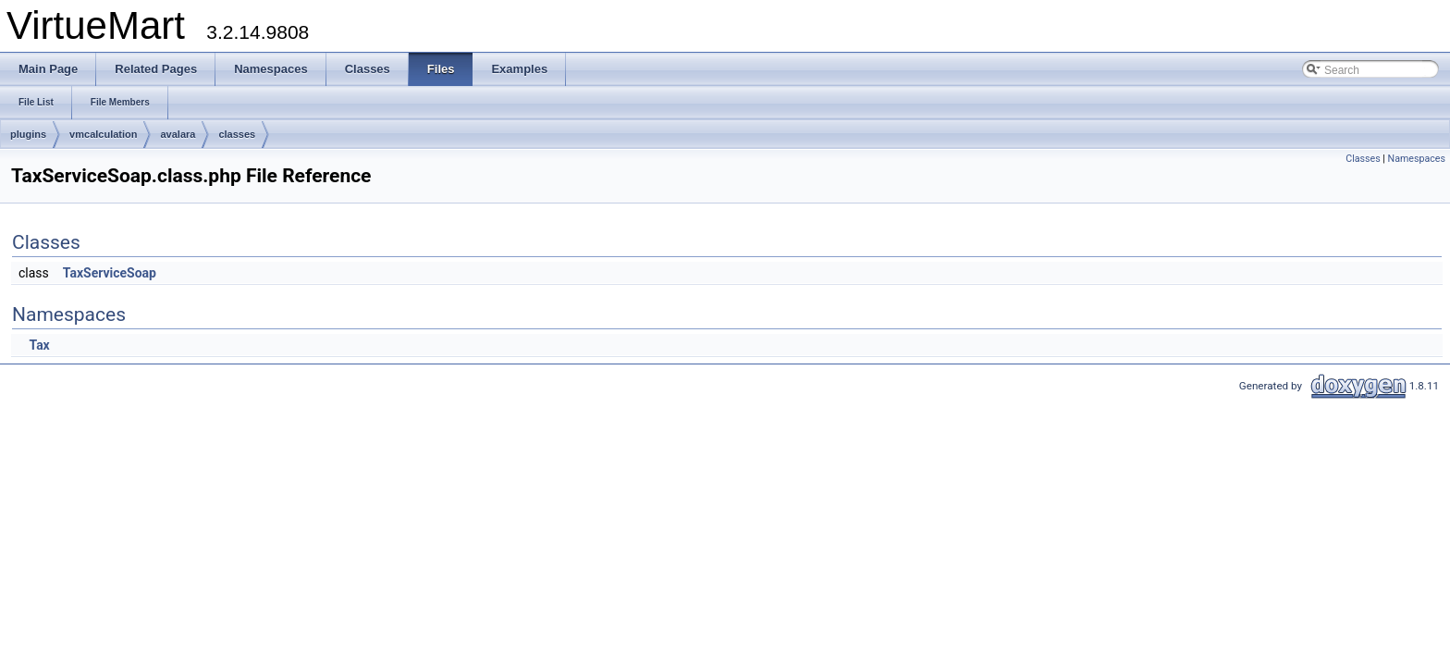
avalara (177, 134)
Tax (39, 345)
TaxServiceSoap (109, 272)
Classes (1363, 159)
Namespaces (1416, 159)
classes (236, 134)
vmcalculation (103, 134)
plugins (28, 134)
